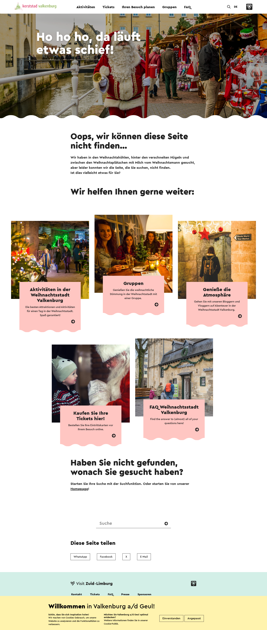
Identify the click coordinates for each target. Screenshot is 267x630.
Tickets (108, 7)
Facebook (106, 556)
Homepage (79, 489)
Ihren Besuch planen (138, 7)
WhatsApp (80, 556)
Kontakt (76, 594)
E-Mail (144, 556)
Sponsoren (144, 594)
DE (235, 6)
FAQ (187, 7)
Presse (125, 594)
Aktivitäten (85, 7)
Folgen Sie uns (79, 603)
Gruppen (169, 7)
